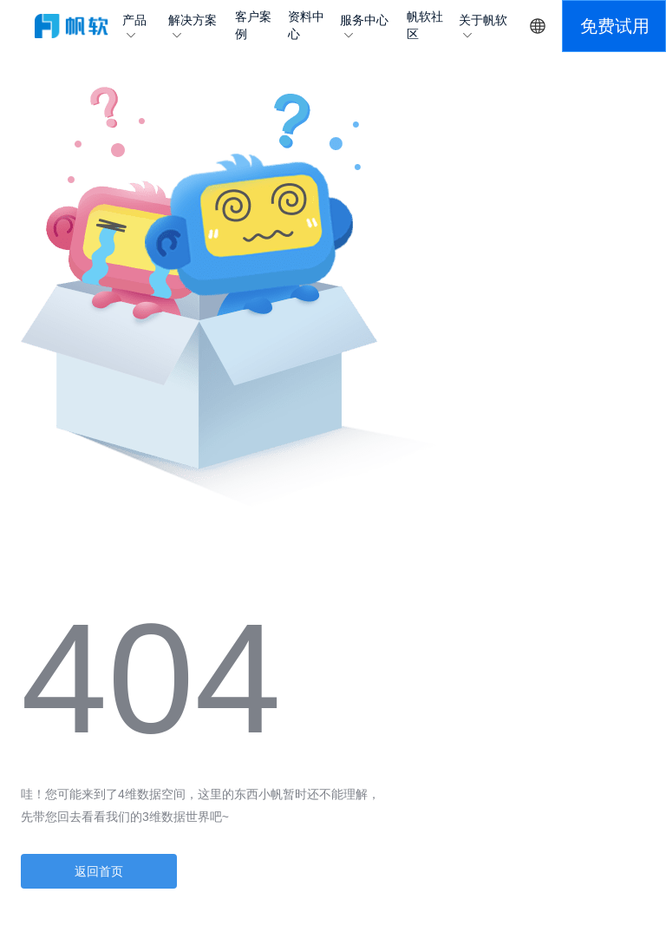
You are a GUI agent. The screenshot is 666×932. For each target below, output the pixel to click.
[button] (614, 26)
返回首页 (99, 871)
